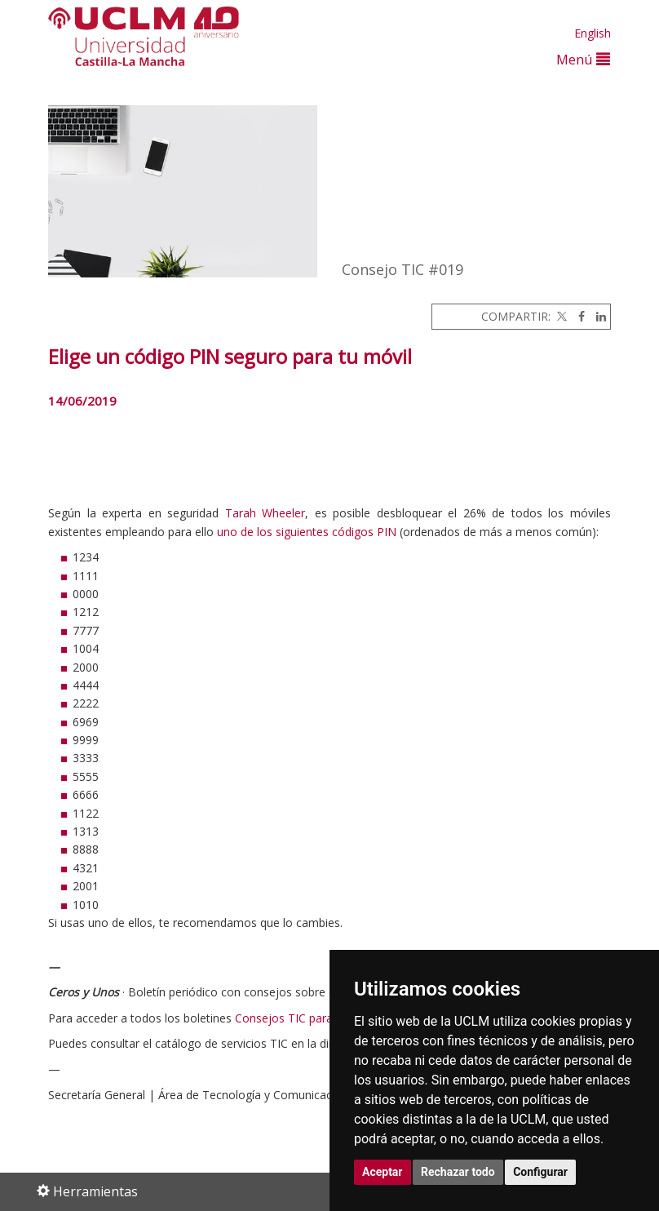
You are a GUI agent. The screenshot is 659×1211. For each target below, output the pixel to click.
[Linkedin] (597, 316)
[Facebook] (577, 316)
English (592, 33)
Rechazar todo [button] (458, 1171)
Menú (583, 59)
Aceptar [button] (382, 1171)
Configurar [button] (540, 1171)
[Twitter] (560, 316)
